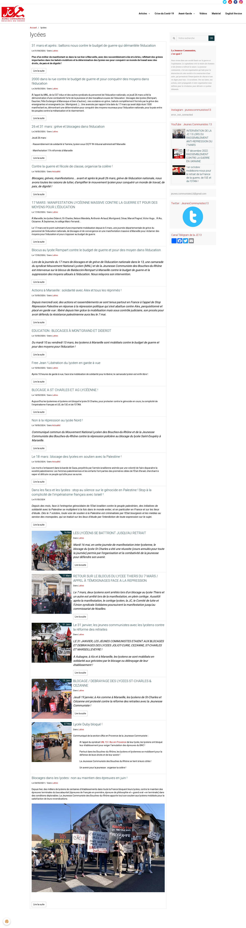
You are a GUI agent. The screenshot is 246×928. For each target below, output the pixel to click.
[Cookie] (6, 921)
